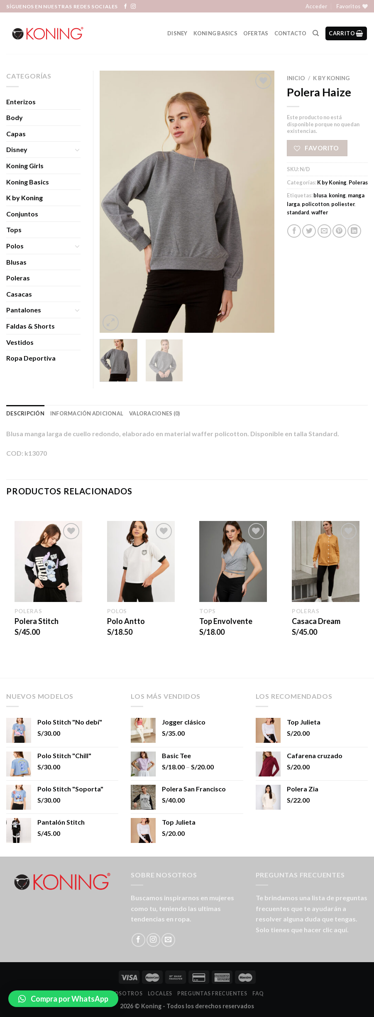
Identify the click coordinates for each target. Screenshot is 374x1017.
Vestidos (20, 342)
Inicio (296, 78)
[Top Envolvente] (233, 561)
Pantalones (23, 310)
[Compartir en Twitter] (309, 231)
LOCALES (160, 993)
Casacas (19, 294)
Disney (177, 33)
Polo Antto (126, 621)
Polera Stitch (37, 621)
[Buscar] (316, 33)
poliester (342, 204)
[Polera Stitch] (48, 561)
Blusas (16, 262)
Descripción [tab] (25, 413)
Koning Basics (215, 33)
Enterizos (21, 102)
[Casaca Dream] (325, 561)
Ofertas (256, 33)
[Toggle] (77, 150)
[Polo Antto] (141, 561)
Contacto (290, 33)
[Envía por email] (324, 231)
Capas (16, 134)
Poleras (358, 182)
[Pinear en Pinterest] (339, 231)
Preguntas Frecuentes (212, 993)
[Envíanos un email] (168, 940)
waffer (319, 212)
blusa (320, 195)
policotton (315, 204)
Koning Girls (25, 166)
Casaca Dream (316, 621)
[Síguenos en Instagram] (133, 7)
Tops (14, 229)
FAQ (258, 993)
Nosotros (126, 993)
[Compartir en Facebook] (294, 231)
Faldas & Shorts (30, 326)
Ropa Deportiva (31, 358)
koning (337, 195)
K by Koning (331, 78)
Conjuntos (22, 214)
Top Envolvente (225, 621)
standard (298, 212)
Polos (15, 246)
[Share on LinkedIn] (354, 231)
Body (14, 117)
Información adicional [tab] (86, 413)
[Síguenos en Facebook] (125, 7)
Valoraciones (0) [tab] (154, 413)
